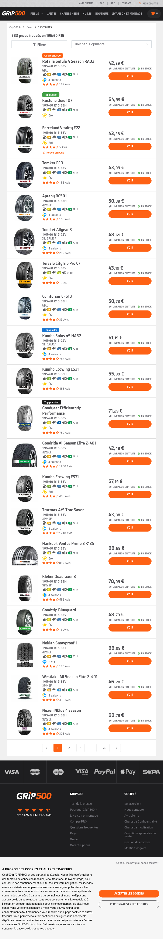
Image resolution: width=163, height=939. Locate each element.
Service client (132, 804)
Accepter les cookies (129, 893)
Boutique (101, 13)
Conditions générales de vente (140, 834)
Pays (73, 833)
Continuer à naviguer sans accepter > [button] (137, 862)
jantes (52, 13)
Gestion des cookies (137, 842)
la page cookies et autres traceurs (34, 928)
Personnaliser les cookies (129, 904)
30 (104, 748)
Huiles (87, 13)
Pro (113, 3)
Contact (126, 3)
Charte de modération (138, 827)
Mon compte (148, 3)
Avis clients (86, 3)
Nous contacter (134, 809)
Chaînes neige (69, 13)
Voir (130, 76)
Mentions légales (135, 848)
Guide (74, 839)
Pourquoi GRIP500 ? (83, 809)
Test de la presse (81, 804)
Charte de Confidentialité (140, 821)
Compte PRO (78, 821)
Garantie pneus (80, 845)
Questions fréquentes (84, 827)
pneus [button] (37, 13)
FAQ (102, 3)
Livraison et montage (127, 13)
